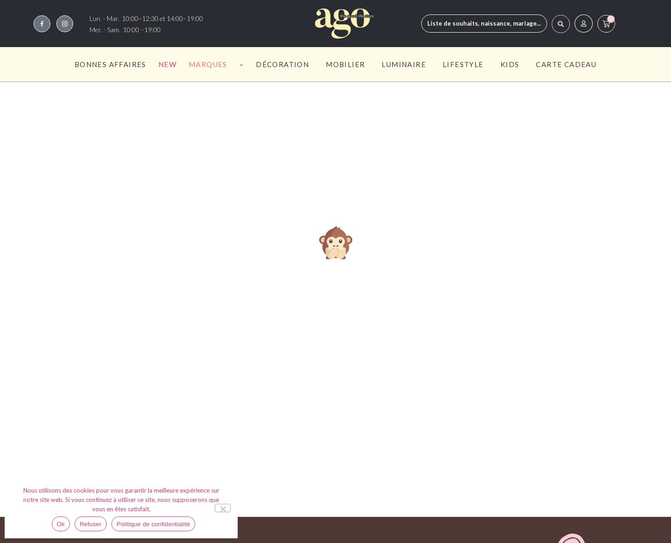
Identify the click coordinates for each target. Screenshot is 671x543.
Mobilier (348, 64)
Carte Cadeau (566, 64)
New (167, 64)
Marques (208, 64)
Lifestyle (465, 64)
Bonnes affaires (110, 64)
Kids (512, 64)
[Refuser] (223, 508)
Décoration (285, 64)
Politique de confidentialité (153, 524)
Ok (61, 524)
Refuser (91, 524)
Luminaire (406, 64)
